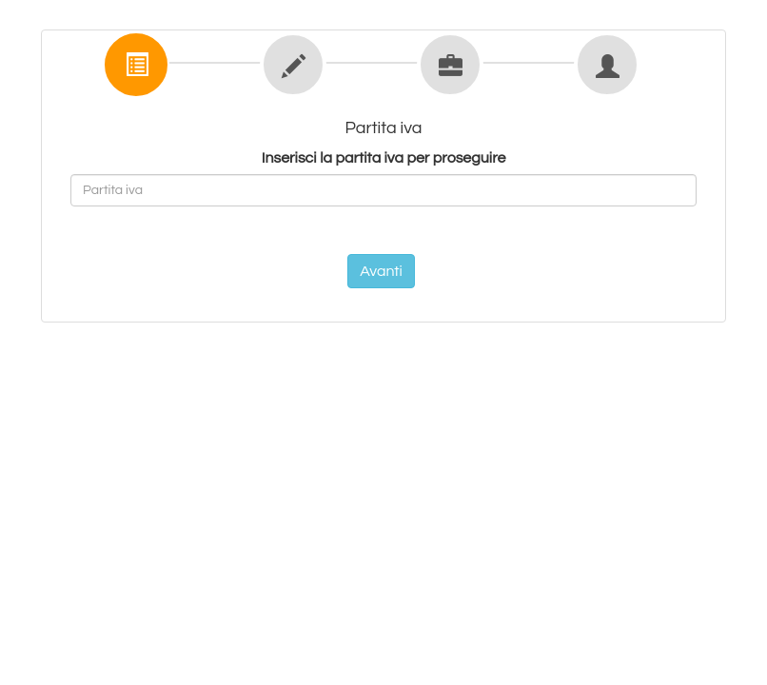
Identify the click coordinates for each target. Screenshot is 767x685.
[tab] (133, 61)
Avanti (381, 271)
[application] (762, 680)
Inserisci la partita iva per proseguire (384, 158)
